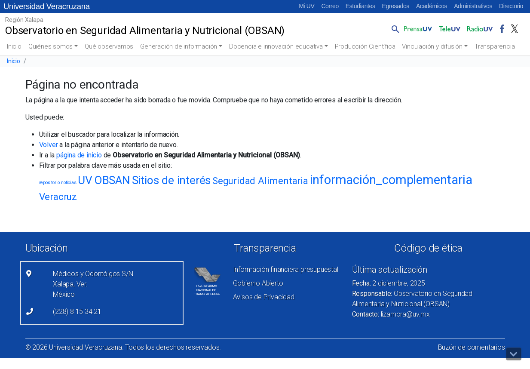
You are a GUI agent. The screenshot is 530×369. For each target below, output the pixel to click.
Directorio (511, 6)
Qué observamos (109, 46)
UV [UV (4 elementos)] (85, 180)
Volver (48, 145)
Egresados (395, 6)
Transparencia (495, 46)
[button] (394, 28)
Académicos (431, 6)
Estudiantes (360, 6)
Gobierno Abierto (258, 283)
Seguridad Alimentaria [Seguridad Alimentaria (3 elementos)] (260, 180)
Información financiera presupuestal (285, 269)
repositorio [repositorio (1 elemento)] (49, 182)
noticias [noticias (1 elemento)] (68, 182)
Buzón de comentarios (471, 347)
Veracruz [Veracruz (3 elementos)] (58, 196)
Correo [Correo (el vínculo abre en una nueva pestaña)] (329, 6)
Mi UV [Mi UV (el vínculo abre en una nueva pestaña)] (306, 6)
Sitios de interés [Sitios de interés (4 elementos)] (171, 180)
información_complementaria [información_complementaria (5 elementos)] (391, 179)
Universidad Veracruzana (46, 6)
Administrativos (473, 6)
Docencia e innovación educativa (276, 46)
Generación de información (178, 46)
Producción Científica (365, 46)
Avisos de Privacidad (263, 297)
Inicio (14, 46)
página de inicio (79, 155)
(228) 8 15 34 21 (77, 312)
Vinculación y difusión (432, 46)
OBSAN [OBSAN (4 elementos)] (112, 180)
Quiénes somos (50, 46)
